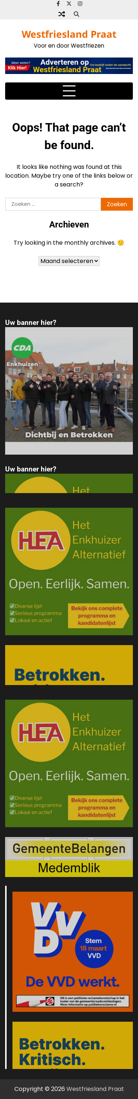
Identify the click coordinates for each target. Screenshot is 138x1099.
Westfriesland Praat (69, 34)
